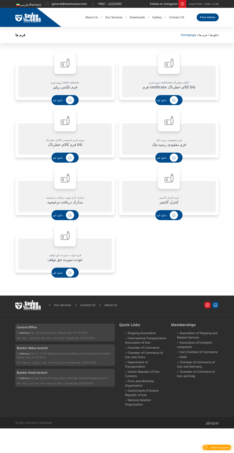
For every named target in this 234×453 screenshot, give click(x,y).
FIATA (183, 358)
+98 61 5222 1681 (31, 384)
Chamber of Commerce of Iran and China (144, 356)
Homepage (188, 36)
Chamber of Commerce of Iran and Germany (196, 365)
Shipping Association (142, 334)
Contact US (171, 19)
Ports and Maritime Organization (139, 384)
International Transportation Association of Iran (146, 341)
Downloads (131, 19)
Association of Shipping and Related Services (197, 336)
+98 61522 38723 (59, 384)
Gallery (151, 19)
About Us (86, 19)
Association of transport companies (194, 346)
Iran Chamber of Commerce (199, 353)
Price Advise (204, 19)
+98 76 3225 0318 (61, 364)
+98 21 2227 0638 (59, 339)
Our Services (108, 19)
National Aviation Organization (138, 403)
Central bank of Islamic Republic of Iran (142, 394)
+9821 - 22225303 (31, 339)
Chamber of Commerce (143, 349)
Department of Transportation (136, 365)
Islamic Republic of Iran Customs (142, 375)
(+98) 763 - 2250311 (32, 364)
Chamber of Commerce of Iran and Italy (196, 375)
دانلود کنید (63, 101)
